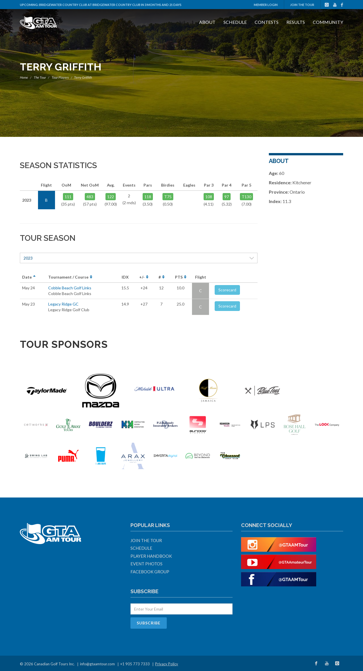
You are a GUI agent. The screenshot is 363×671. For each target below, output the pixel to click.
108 (208, 196)
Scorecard (227, 289)
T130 (246, 196)
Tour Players (60, 77)
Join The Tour (302, 5)
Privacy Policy (166, 664)
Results (295, 22)
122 (110, 196)
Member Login (266, 5)
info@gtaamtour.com (97, 664)
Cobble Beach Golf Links (69, 287)
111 (68, 196)
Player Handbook (151, 556)
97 (226, 196)
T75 (168, 196)
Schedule (235, 22)
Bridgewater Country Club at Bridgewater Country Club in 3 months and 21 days (110, 5)
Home (24, 77)
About (207, 22)
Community (328, 22)
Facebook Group (149, 571)
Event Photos (146, 563)
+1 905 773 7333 (135, 664)
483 (89, 196)
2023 (139, 258)
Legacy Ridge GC (63, 304)
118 (147, 196)
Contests (266, 22)
